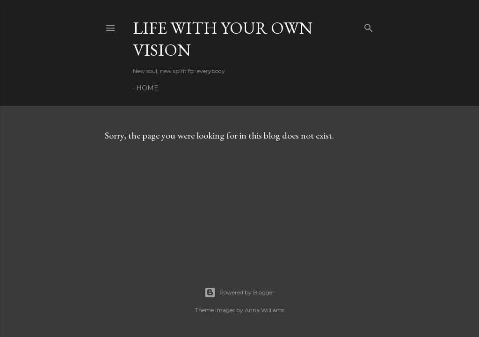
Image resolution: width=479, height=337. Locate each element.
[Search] (368, 26)
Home (147, 88)
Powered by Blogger (239, 292)
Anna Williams (264, 310)
